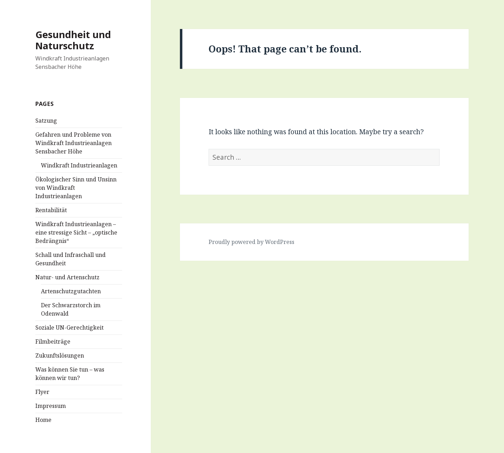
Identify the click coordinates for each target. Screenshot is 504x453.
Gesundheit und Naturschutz (73, 40)
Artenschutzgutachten (71, 291)
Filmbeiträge (52, 341)
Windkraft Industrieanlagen (79, 165)
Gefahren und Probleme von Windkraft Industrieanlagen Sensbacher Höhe (73, 143)
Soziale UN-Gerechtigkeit (69, 327)
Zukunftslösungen (59, 355)
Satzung (46, 120)
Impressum (50, 406)
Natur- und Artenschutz (67, 277)
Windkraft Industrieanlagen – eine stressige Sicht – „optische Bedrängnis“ (76, 232)
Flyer (42, 392)
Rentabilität (51, 210)
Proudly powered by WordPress (251, 242)
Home (43, 420)
